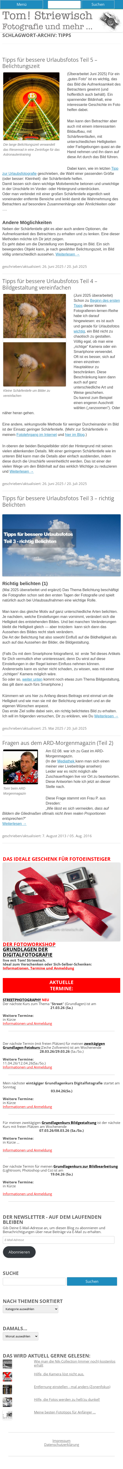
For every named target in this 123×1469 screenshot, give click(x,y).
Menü (22, 4)
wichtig (79, 331)
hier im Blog (74, 435)
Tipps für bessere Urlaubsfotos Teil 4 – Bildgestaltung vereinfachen (49, 284)
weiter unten (32, 679)
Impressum (61, 1440)
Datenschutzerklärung (61, 1444)
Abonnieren (19, 1252)
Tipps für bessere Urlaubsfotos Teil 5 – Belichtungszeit (49, 63)
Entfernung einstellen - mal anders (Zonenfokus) (72, 1386)
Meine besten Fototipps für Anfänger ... (65, 1412)
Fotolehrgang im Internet (36, 435)
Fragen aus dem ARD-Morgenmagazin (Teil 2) (57, 743)
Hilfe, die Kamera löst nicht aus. (59, 1374)
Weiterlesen (67, 254)
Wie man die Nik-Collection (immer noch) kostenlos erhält (74, 1363)
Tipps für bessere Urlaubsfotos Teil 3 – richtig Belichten (58, 501)
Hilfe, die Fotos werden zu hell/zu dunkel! (67, 1399)
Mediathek (66, 761)
